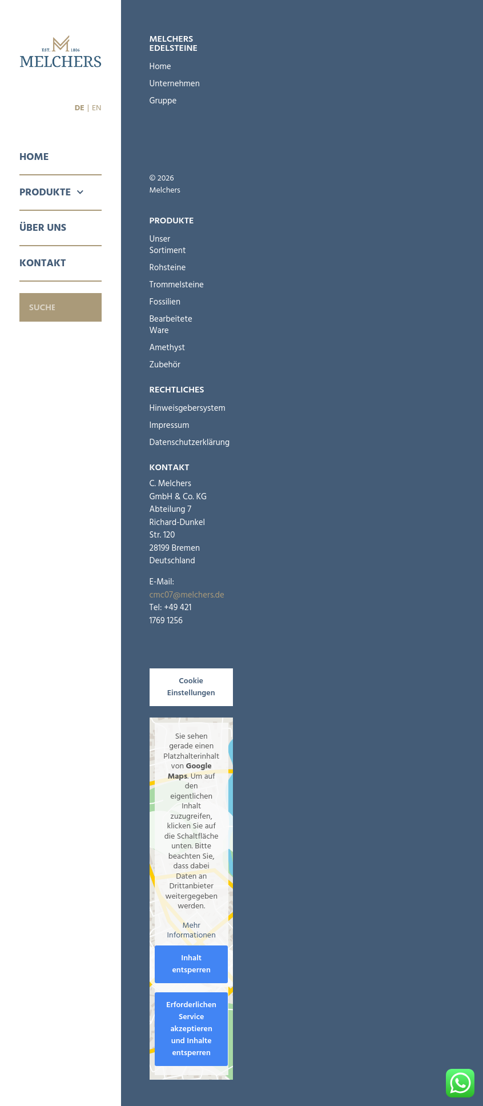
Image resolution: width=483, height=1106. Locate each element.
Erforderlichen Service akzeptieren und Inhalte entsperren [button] (191, 1028)
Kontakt (42, 263)
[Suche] (87, 307)
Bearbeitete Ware (170, 324)
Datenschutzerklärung (173, 442)
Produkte (51, 192)
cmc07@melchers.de (187, 595)
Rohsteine (168, 268)
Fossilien (165, 302)
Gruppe (163, 101)
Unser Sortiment (168, 245)
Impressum (170, 425)
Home (34, 157)
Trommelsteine (170, 285)
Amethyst (168, 348)
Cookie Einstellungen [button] (191, 687)
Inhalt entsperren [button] (191, 963)
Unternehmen (168, 84)
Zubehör (165, 365)
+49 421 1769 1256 (171, 614)
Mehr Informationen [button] (191, 930)
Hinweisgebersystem (173, 408)
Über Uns (42, 228)
